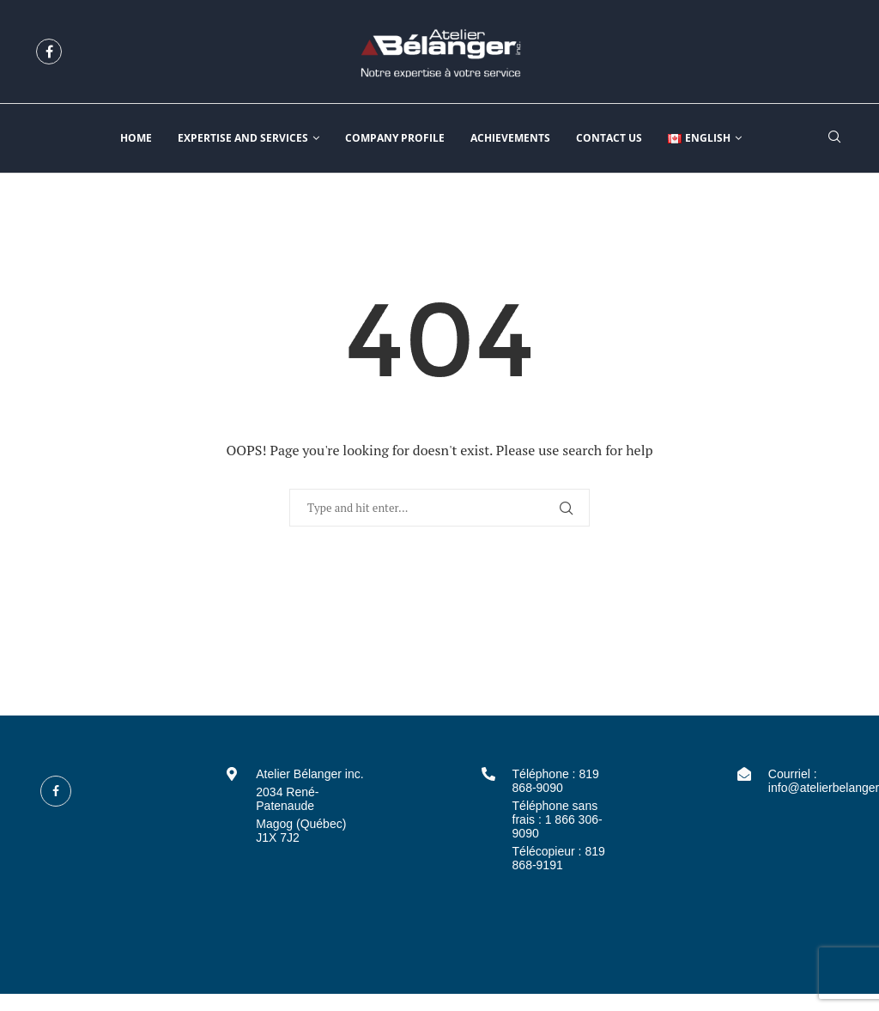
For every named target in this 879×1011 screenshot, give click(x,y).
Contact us (609, 138)
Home (136, 138)
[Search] (834, 139)
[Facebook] (49, 51)
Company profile (395, 138)
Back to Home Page (440, 582)
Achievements (510, 138)
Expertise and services (243, 138)
